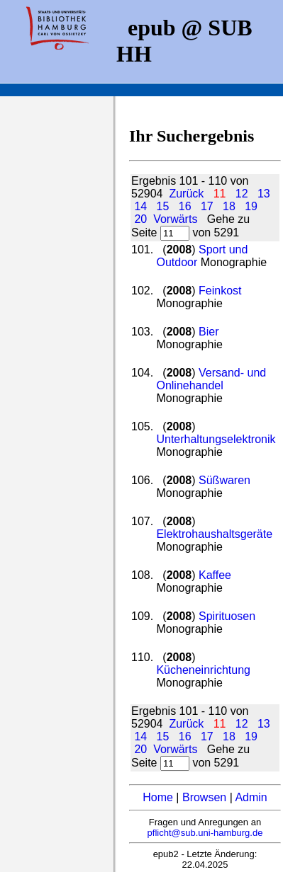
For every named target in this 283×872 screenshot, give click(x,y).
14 (140, 206)
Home (158, 797)
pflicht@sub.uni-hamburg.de (205, 832)
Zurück (186, 194)
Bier (208, 332)
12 (241, 194)
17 (207, 206)
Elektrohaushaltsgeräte (214, 534)
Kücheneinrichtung (203, 670)
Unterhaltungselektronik (215, 439)
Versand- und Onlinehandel (211, 379)
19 (251, 206)
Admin (251, 797)
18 (229, 206)
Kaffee (215, 575)
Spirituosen (227, 616)
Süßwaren (224, 480)
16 (185, 206)
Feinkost (220, 291)
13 (263, 194)
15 (163, 206)
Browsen (204, 797)
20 (140, 219)
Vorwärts (175, 219)
